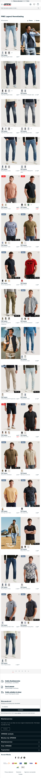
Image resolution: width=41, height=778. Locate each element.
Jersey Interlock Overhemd (26, 322)
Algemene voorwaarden (30, 772)
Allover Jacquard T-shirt (26, 246)
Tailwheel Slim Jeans (25, 360)
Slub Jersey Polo (24, 512)
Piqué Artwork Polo (25, 208)
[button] (19, 24)
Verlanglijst (34, 4)
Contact (5, 729)
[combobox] (20, 8)
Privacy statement (9, 772)
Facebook (16, 758)
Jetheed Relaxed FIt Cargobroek (8, 398)
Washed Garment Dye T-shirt (7, 626)
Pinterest (24, 758)
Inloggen (30, 4)
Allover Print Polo (24, 436)
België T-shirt (24, 284)
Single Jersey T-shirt (5, 246)
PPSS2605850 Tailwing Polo (27, 626)
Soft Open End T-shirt (6, 512)
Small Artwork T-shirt (6, 208)
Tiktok (22, 758)
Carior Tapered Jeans (5, 664)
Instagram (19, 758)
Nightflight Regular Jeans (6, 56)
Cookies (20, 774)
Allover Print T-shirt (25, 550)
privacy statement (18, 713)
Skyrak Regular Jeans (6, 170)
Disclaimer (18, 772)
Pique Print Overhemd (25, 588)
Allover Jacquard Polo (6, 284)
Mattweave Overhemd (25, 474)
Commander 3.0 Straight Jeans (27, 94)
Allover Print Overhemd (6, 474)
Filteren (31, 20)
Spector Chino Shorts (6, 436)
